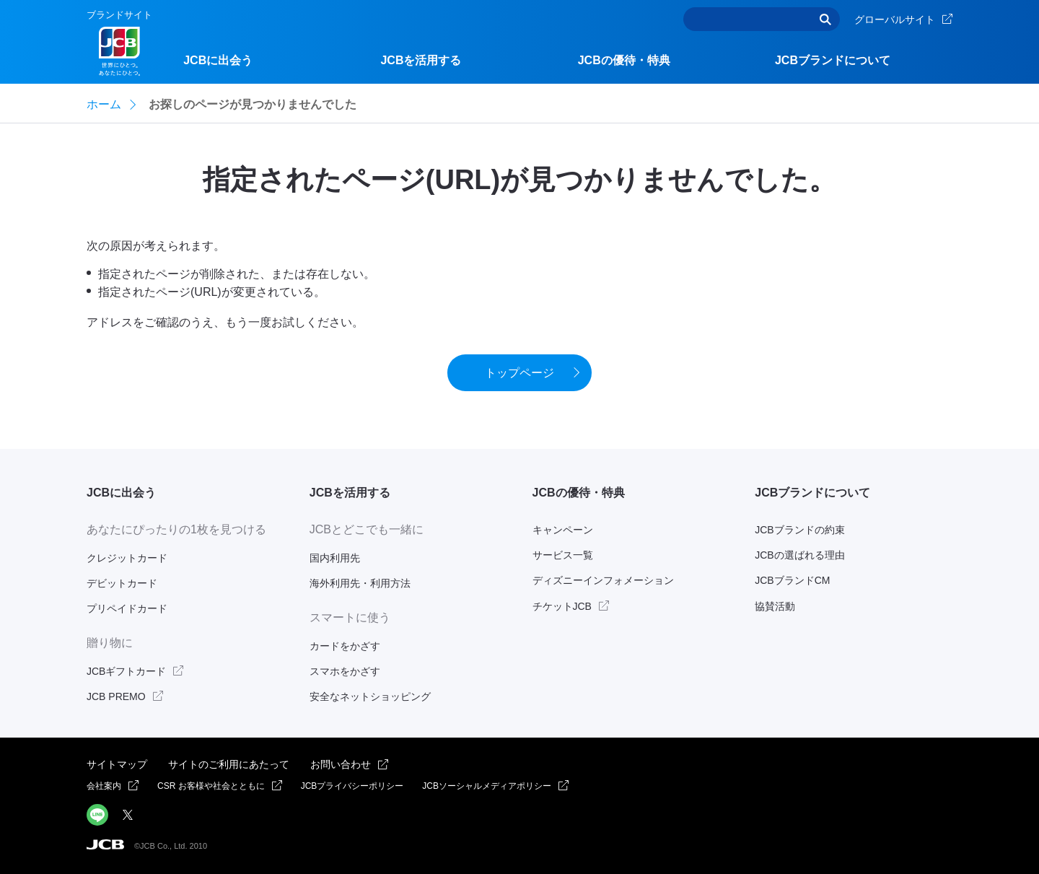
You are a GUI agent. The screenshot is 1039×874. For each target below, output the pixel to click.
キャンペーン (562, 530)
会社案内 (104, 786)
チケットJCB (562, 606)
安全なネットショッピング (370, 696)
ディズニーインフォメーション (603, 580)
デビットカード (122, 583)
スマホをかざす (345, 671)
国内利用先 (335, 558)
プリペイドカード (127, 608)
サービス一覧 (562, 555)
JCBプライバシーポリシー (352, 786)
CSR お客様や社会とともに (211, 786)
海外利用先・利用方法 (360, 583)
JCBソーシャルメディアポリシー (486, 786)
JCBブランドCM (792, 580)
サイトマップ (117, 764)
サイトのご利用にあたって (228, 764)
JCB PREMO (116, 696)
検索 (825, 19)
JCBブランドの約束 (799, 530)
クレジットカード (127, 558)
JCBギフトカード (126, 671)
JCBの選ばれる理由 (799, 555)
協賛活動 (775, 606)
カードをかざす (345, 646)
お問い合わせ (340, 764)
